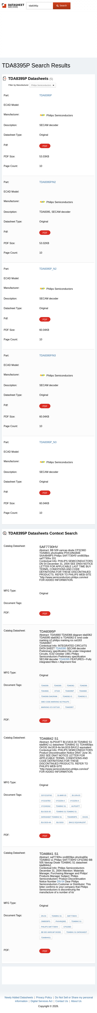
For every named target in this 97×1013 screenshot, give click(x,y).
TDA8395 (60, 648)
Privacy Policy (44, 997)
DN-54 (60, 881)
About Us (76, 1001)
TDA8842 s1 (61, 806)
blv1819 (59, 822)
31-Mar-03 (61, 795)
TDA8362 (70, 686)
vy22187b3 (45, 801)
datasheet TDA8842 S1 (51, 817)
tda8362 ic (67, 696)
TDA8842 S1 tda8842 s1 (66, 812)
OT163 (57, 691)
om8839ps (45, 921)
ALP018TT (75, 806)
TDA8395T (69, 707)
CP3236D (67, 927)
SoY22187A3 (46, 795)
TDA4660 (83, 691)
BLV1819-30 (46, 812)
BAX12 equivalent (77, 822)
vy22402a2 (45, 806)
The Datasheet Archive (13, 6)
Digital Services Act (41, 1001)
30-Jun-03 (76, 795)
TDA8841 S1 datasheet (76, 932)
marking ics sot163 (50, 707)
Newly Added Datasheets (19, 997)
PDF (44, 146)
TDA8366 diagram (49, 696)
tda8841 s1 (57, 916)
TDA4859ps (72, 817)
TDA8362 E (82, 696)
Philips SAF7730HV (49, 927)
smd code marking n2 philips (55, 702)
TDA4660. (45, 691)
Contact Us (61, 1001)
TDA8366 (83, 686)
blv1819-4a (46, 822)
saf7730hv (72, 916)
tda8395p (69, 691)
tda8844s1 (46, 938)
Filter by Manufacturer (18, 85)
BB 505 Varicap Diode (51, 932)
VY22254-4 (60, 801)
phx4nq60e (61, 921)
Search (61, 5)
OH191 (85, 817)
